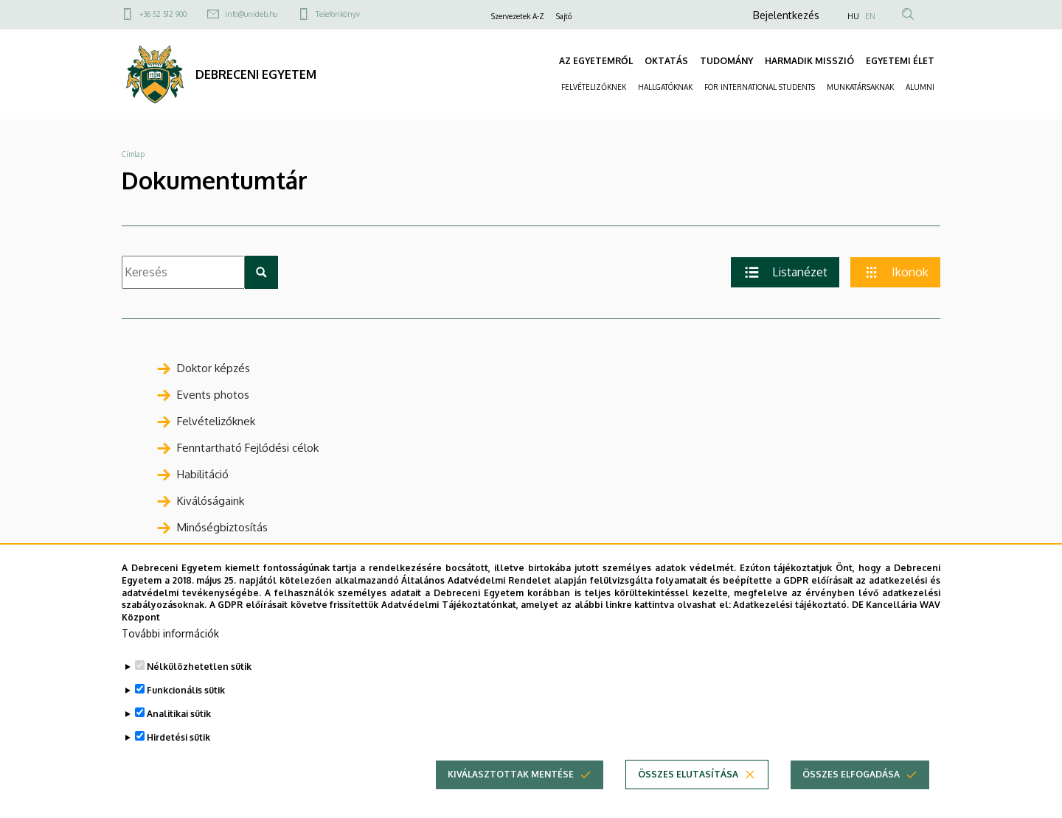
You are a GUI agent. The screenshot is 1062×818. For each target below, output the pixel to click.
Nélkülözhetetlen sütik (199, 680)
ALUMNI (920, 87)
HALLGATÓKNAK (665, 87)
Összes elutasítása (688, 788)
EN (870, 16)
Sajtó (564, 16)
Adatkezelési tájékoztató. (791, 619)
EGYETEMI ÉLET (900, 60)
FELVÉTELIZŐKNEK (593, 87)
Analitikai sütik (179, 727)
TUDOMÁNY (726, 60)
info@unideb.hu (251, 14)
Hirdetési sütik (178, 751)
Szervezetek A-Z (517, 16)
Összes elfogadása (851, 788)
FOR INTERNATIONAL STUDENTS (759, 87)
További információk (170, 647)
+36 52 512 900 (163, 14)
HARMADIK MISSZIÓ (809, 60)
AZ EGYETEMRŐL (596, 60)
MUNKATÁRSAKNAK (860, 87)
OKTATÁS (666, 60)
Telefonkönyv (338, 14)
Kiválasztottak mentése (511, 788)
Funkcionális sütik (186, 704)
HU (853, 16)
